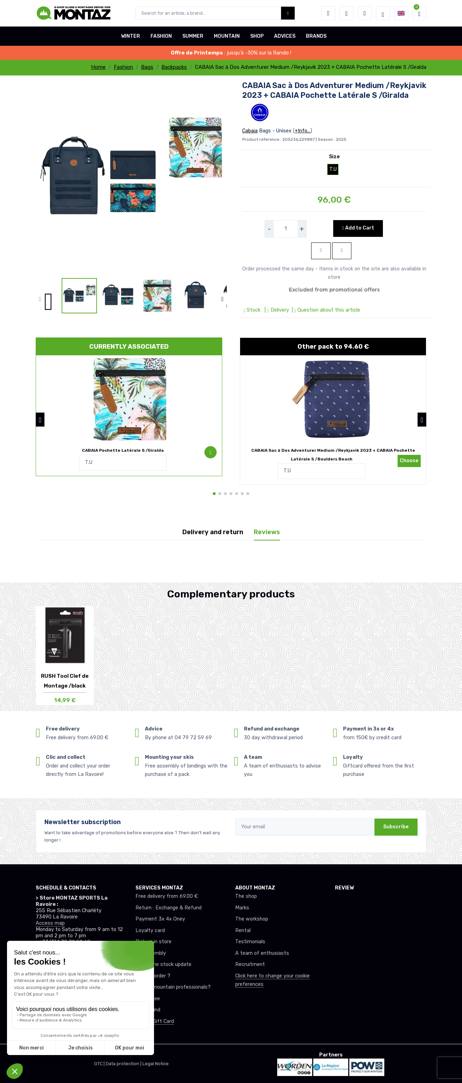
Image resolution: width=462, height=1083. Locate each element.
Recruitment (250, 964)
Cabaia (250, 131)
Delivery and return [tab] (212, 532)
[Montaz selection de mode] (383, 13)
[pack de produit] (129, 399)
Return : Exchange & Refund (168, 908)
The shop (246, 896)
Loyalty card (150, 930)
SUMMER (192, 36)
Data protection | (124, 1063)
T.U (333, 169)
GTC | (100, 1063)
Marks (242, 908)
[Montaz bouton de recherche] (288, 13)
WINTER (130, 36)
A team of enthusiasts (262, 953)
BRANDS (316, 36)
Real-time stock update (163, 964)
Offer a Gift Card (154, 1021)
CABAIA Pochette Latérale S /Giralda (123, 450)
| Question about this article (325, 310)
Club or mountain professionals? (173, 987)
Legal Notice (155, 1063)
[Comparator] (365, 13)
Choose (409, 461)
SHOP (257, 36)
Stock (252, 310)
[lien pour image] (131, 179)
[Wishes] (347, 13)
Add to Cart (358, 228)
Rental (243, 930)
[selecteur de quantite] (286, 229)
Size (334, 157)
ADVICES (284, 36)
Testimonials (250, 942)
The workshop (251, 919)
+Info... (302, 131)
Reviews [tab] (267, 532)
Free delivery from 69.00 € (166, 896)
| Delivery (276, 310)
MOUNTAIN (227, 36)
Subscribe (396, 827)
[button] (328, 13)
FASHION (161, 36)
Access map (50, 923)
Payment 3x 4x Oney (160, 919)
